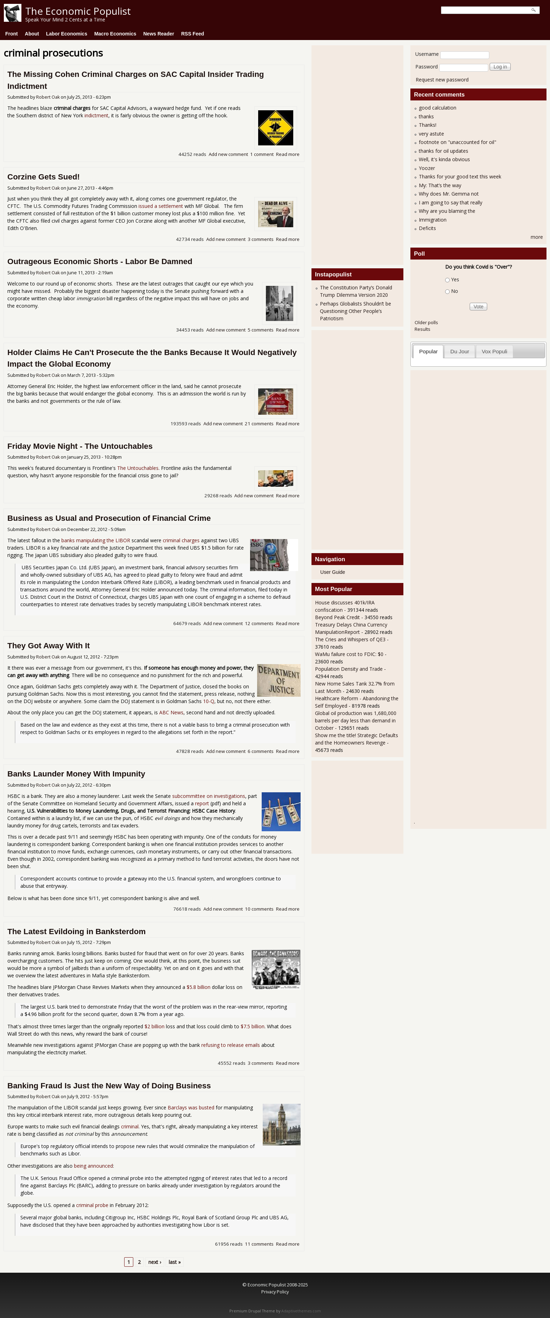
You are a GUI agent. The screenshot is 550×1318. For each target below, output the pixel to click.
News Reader (158, 34)
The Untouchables (138, 468)
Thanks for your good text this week (460, 176)
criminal (130, 1126)
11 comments (259, 1244)
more (537, 237)
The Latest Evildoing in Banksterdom (76, 931)
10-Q (208, 701)
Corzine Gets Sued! (43, 176)
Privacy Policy (275, 1292)
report (202, 803)
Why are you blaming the (447, 211)
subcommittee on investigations (208, 796)
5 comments (261, 330)
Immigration (433, 219)
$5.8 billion (198, 987)
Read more (288, 154)
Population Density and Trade (349, 668)
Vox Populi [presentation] (495, 351)
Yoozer (427, 168)
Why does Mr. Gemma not (449, 193)
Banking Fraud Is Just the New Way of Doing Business (109, 1085)
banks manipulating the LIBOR (95, 540)
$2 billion (155, 1026)
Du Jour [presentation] (459, 351)
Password (426, 66)
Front (11, 34)
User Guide (332, 572)
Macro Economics (115, 34)
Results (422, 329)
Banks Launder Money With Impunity (76, 773)
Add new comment (228, 154)
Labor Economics (66, 34)
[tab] (428, 351)
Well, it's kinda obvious (444, 159)
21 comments (259, 423)
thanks (426, 116)
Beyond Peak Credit (337, 617)
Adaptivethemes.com (301, 1311)
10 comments (259, 909)
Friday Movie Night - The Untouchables (80, 446)
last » (175, 1262)
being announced (93, 1165)
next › (154, 1262)
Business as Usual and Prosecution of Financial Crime (109, 518)
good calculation (437, 107)
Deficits (427, 228)
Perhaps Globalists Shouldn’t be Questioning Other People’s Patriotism (355, 311)
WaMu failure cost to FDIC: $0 (349, 654)
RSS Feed (192, 34)
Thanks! (427, 125)
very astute (431, 133)
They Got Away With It (48, 645)
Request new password (442, 79)
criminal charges (181, 540)
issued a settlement (161, 206)
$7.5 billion (252, 1026)
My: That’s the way (440, 185)
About (32, 34)
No (454, 291)
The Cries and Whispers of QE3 (350, 639)
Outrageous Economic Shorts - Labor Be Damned (100, 261)
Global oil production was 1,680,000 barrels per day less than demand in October (355, 720)
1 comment (262, 154)
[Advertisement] (343, 154)
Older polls (426, 322)
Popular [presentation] (428, 351)
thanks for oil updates (443, 150)
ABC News (171, 712)
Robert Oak (48, 97)
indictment (96, 115)
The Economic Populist (78, 11)
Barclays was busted (191, 1107)
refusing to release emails (230, 1045)
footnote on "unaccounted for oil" (457, 142)
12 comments (259, 623)
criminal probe (92, 1205)
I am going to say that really (450, 202)
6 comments (261, 751)
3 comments (261, 239)
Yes (455, 279)
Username (427, 54)
